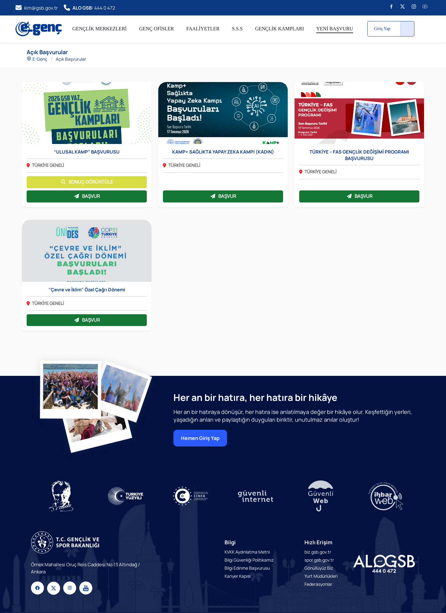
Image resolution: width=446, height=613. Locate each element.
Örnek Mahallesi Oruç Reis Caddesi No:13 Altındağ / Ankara (85, 568)
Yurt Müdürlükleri (321, 576)
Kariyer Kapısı (238, 576)
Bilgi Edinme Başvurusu (247, 568)
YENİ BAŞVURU (334, 28)
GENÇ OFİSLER (156, 28)
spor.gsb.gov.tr (319, 560)
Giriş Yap (382, 28)
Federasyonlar (318, 584)
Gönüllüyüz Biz (318, 568)
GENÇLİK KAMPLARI (279, 28)
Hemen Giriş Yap (200, 438)
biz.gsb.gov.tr (317, 552)
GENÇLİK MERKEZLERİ (99, 28)
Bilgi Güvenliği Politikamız (249, 560)
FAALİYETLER (203, 28)
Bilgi (230, 542)
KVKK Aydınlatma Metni (247, 552)
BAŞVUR (86, 196)
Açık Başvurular (71, 59)
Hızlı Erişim (318, 542)
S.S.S (237, 28)
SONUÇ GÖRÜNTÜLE (86, 182)
